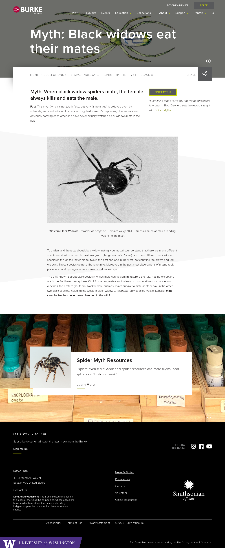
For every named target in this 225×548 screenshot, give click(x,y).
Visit (75, 13)
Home (34, 74)
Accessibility (53, 523)
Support (180, 13)
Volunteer (121, 493)
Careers (120, 486)
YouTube (209, 446)
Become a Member (178, 5)
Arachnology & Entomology (97, 74)
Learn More (86, 385)
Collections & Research (63, 74)
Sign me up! (20, 449)
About (163, 13)
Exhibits (91, 13)
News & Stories (124, 472)
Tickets (204, 5)
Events (105, 13)
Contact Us (20, 490)
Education (122, 13)
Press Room (122, 479)
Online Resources (126, 500)
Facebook (201, 446)
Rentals (199, 13)
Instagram (193, 446)
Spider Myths (115, 74)
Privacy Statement (99, 523)
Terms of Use (74, 523)
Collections (143, 13)
